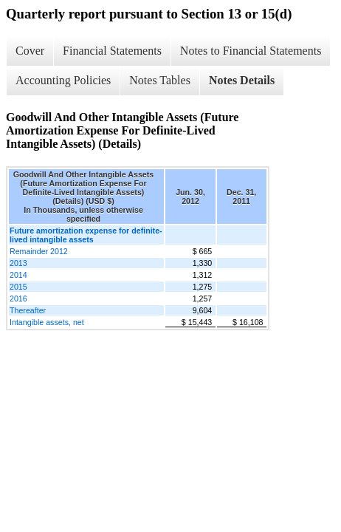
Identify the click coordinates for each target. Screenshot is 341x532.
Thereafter (28, 310)
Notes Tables (159, 80)
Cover (30, 50)
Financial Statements (112, 50)
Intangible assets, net (47, 322)
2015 (18, 286)
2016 (18, 298)
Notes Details (242, 80)
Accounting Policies (63, 80)
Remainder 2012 (39, 251)
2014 (18, 274)
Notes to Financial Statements (251, 50)
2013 (18, 263)
